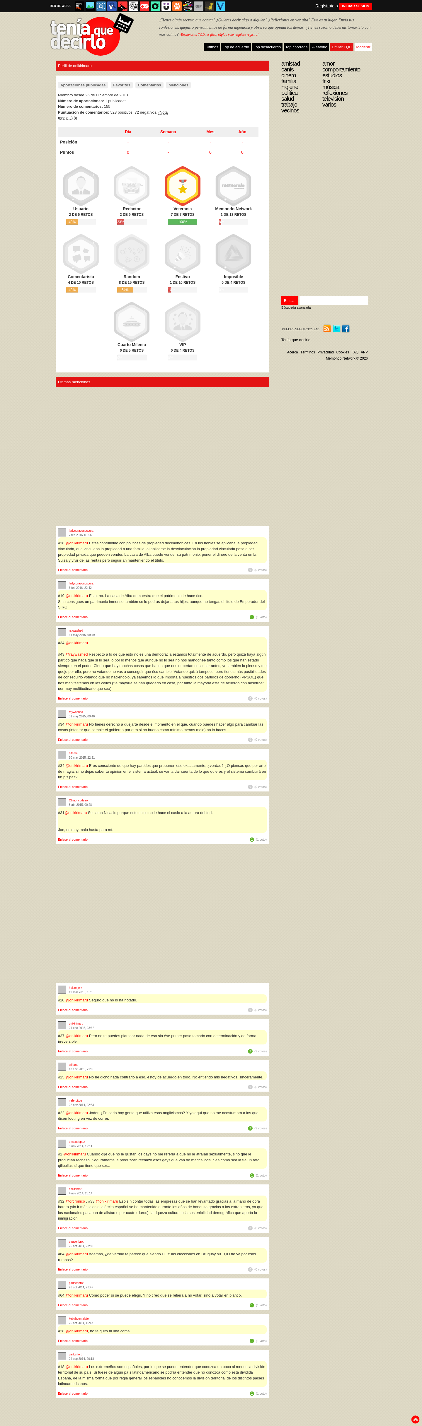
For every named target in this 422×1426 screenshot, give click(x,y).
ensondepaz (77, 1141)
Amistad (290, 63)
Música (330, 87)
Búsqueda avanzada (296, 307)
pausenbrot (76, 1241)
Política (289, 93)
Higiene (289, 87)
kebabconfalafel (79, 1318)
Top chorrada (296, 47)
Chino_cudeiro (78, 800)
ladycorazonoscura (81, 530)
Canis (287, 69)
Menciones (178, 85)
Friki (326, 81)
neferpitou (75, 1100)
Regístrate (324, 6)
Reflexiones (335, 93)
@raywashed (76, 654)
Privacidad (325, 352)
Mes (210, 131)
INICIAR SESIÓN (355, 6)
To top (415, 1419)
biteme (73, 753)
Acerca (292, 352)
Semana (168, 131)
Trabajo (289, 104)
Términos (307, 352)
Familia (288, 81)
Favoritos (121, 85)
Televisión (333, 98)
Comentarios (149, 85)
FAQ (354, 352)
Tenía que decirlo (295, 340)
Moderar (363, 47)
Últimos (211, 47)
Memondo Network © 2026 (347, 358)
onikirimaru (76, 1023)
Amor (328, 63)
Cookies (342, 352)
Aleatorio (319, 47)
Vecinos (290, 110)
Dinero (288, 75)
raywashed (76, 630)
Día (128, 131)
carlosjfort (75, 1354)
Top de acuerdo (236, 47)
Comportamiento (341, 69)
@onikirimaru (76, 543)
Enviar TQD (342, 47)
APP (364, 352)
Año (242, 131)
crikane (73, 1064)
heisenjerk (75, 987)
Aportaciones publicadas (83, 85)
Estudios (332, 75)
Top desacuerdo (267, 47)
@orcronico (75, 1201)
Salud (287, 98)
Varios (329, 104)
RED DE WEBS (60, 6)
